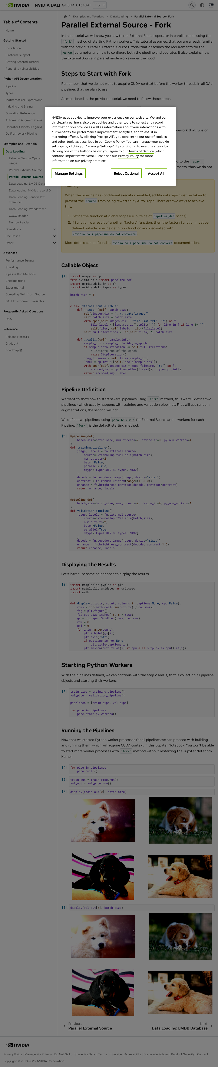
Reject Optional (126, 173)
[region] (110, 146)
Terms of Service (141, 151)
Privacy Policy (128, 156)
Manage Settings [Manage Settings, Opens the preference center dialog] (69, 173)
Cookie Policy (115, 141)
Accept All (156, 173)
